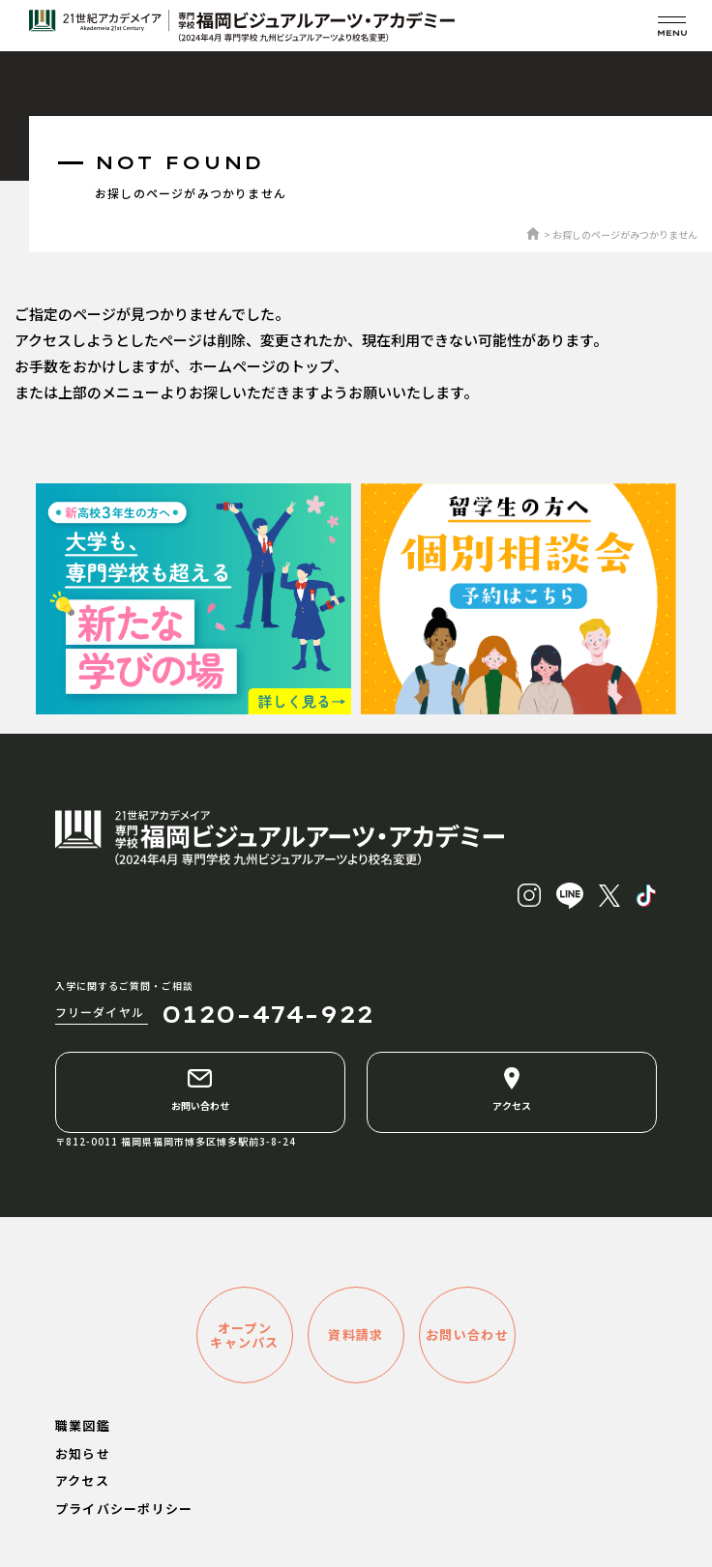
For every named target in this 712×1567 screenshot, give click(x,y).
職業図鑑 (82, 1425)
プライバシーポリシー (124, 1508)
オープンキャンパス (245, 1335)
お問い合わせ (200, 1089)
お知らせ (82, 1453)
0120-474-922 (267, 1014)
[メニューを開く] (671, 25)
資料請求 (355, 1334)
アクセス (511, 1089)
